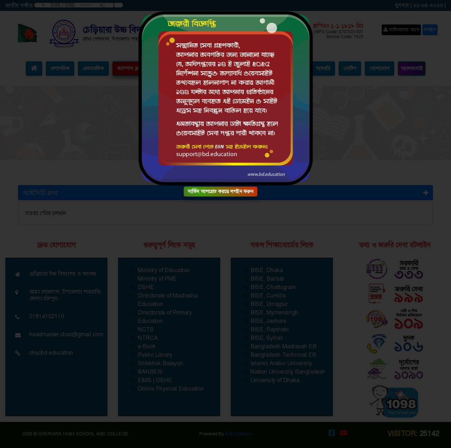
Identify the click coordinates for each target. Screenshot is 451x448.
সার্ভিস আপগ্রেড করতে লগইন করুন (220, 191)
